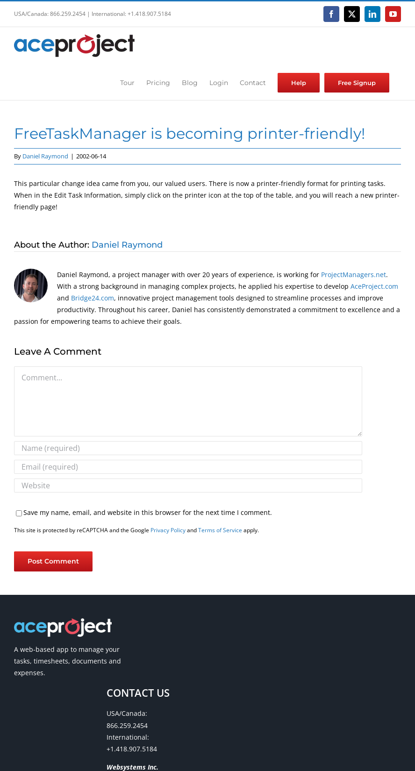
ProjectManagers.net (353, 274)
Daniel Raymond (45, 156)
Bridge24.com (92, 297)
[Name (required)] (188, 448)
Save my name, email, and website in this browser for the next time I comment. (147, 512)
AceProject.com (374, 286)
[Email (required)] (188, 467)
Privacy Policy (168, 530)
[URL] (188, 485)
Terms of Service (220, 530)
